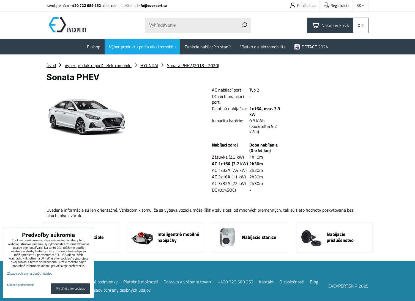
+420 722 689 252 (85, 5)
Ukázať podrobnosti (20, 284)
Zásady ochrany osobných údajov (120, 290)
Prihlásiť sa (303, 5)
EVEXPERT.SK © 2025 (348, 286)
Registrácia (336, 5)
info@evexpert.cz (152, 5)
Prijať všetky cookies (70, 288)
